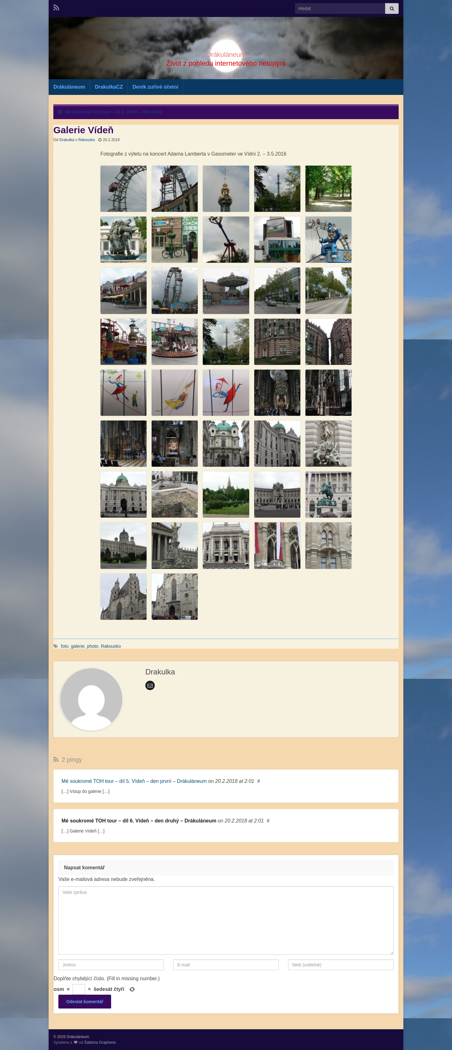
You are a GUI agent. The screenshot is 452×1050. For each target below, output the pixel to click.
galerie (77, 646)
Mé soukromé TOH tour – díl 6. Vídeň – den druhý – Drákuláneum (139, 820)
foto (64, 646)
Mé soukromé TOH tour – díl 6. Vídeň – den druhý (113, 111)
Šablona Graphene (100, 1042)
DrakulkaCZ (109, 87)
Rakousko (86, 140)
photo (92, 646)
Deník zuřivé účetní (155, 87)
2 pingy (67, 759)
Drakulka (66, 140)
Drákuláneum (226, 53)
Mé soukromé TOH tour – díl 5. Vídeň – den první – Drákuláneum (134, 781)
